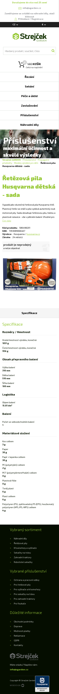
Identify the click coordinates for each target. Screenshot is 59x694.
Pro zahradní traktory (24, 598)
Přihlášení (24, 19)
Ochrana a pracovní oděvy (26, 580)
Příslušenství (29, 159)
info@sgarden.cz (19, 669)
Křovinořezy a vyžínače (25, 548)
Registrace (37, 19)
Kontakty (18, 645)
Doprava (18, 626)
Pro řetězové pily (22, 584)
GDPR (16, 640)
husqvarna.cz (33, 234)
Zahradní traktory (22, 557)
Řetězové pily (20, 543)
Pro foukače (20, 603)
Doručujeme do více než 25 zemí (29, 2)
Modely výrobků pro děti (26, 163)
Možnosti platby (22, 631)
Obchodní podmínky (24, 621)
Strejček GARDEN (11, 159)
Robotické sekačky (23, 562)
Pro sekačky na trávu (24, 594)
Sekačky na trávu (22, 552)
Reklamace (19, 635)
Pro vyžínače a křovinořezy (27, 589)
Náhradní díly (20, 538)
